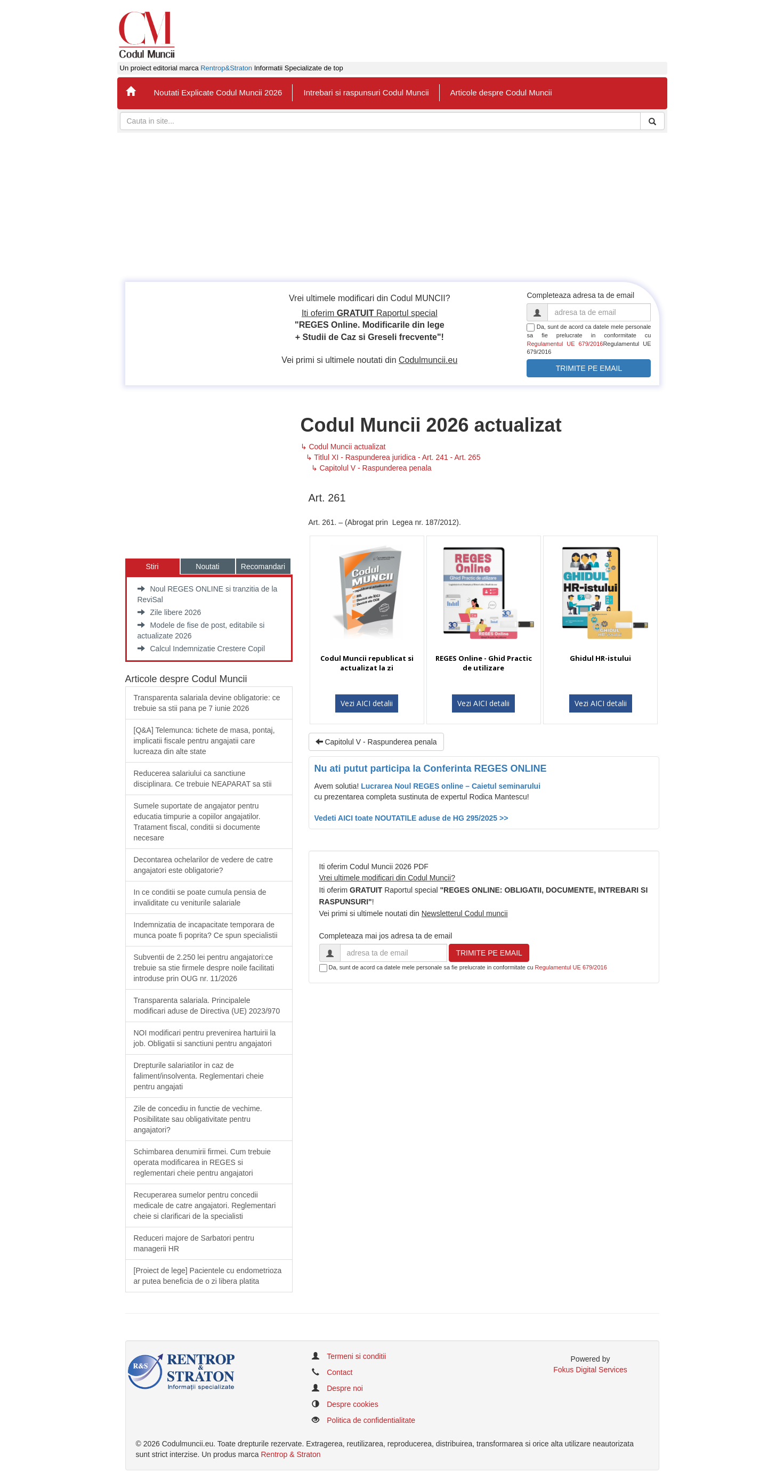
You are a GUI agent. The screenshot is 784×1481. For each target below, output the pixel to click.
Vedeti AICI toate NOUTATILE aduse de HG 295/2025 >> (411, 818)
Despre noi (345, 1388)
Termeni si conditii (356, 1356)
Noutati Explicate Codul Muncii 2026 (218, 92)
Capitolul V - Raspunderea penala (376, 742)
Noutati (207, 566)
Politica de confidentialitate (371, 1420)
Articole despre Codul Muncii (501, 92)
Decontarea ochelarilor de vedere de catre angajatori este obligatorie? (203, 865)
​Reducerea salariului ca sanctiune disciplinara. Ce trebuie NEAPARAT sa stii (203, 778)
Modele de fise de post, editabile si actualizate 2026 (201, 630)
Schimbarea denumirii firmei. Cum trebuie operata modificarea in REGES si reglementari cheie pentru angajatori (202, 1162)
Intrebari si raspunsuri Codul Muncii (366, 92)
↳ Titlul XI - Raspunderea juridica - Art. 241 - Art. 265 (393, 457)
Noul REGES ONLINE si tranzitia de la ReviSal (208, 594)
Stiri (152, 566)
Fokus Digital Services (590, 1369)
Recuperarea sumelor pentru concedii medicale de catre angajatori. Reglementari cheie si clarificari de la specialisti (205, 1205)
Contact (339, 1372)
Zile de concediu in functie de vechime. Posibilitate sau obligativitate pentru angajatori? (198, 1119)
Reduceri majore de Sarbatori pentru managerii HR (194, 1243)
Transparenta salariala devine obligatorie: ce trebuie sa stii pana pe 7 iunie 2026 (207, 703)
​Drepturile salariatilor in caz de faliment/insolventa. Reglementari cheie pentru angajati (199, 1076)
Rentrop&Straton (226, 68)
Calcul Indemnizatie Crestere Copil (201, 648)
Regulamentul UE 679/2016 (565, 344)
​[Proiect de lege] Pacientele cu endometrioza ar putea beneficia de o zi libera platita (208, 1275)
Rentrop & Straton (290, 1454)
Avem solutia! (337, 786)
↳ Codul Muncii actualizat (343, 446)
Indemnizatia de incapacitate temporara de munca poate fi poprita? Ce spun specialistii (206, 930)
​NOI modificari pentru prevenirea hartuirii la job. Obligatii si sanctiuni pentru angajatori (205, 1038)
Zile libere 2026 (169, 612)
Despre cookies (352, 1404)
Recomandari (263, 566)
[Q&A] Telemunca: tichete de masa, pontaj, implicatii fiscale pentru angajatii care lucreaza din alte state (204, 741)
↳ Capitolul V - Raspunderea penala (371, 468)
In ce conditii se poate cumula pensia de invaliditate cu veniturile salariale (200, 897)
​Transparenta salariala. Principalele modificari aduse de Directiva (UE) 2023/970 (207, 1005)
